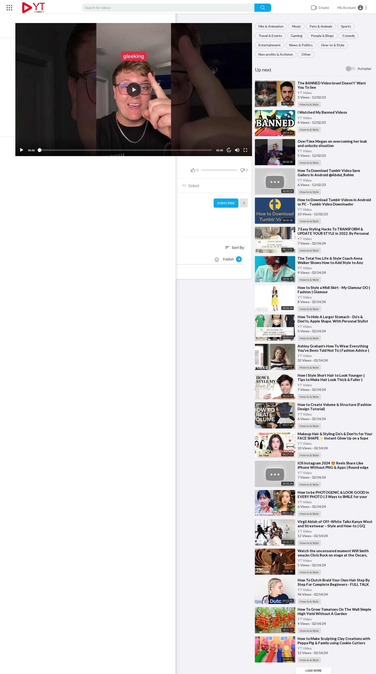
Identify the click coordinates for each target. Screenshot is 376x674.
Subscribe (227, 200)
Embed (194, 182)
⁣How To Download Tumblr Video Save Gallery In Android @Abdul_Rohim (331, 172)
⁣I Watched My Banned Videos (324, 112)
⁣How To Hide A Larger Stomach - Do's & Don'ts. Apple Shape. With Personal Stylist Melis (335, 321)
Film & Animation (273, 26)
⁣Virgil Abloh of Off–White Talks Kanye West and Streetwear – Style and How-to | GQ (335, 525)
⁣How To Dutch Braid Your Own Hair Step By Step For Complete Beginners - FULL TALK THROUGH (336, 584)
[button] (352, 7)
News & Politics (303, 45)
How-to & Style (335, 45)
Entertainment (272, 45)
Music (298, 26)
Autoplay (364, 68)
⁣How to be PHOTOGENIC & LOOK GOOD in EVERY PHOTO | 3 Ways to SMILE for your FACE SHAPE (335, 496)
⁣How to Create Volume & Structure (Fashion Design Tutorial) (329, 406)
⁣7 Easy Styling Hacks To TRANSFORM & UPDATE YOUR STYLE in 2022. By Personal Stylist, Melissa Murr (335, 233)
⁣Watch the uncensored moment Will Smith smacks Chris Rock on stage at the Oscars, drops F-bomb (335, 555)
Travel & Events (272, 36)
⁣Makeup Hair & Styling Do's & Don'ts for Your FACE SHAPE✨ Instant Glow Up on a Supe (335, 438)
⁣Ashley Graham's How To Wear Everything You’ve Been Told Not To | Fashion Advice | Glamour (335, 350)
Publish (234, 256)
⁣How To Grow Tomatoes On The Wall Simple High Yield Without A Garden (331, 611)
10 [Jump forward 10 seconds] (230, 147)
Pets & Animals (323, 26)
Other (308, 54)
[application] (138, 88)
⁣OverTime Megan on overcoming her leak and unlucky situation (334, 143)
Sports (348, 26)
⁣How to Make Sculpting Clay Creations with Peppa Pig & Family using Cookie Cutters (336, 640)
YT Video (307, 93)
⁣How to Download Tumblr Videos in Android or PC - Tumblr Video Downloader (335, 202)
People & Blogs (324, 36)
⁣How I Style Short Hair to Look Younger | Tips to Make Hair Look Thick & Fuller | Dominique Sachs (333, 379)
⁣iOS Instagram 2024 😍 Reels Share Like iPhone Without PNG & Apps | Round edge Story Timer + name (335, 467)
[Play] (29, 146)
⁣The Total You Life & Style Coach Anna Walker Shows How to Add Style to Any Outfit (332, 262)
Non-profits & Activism (278, 54)
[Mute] (238, 146)
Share (82, 182)
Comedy (351, 36)
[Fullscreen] (246, 146)
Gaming (299, 36)
